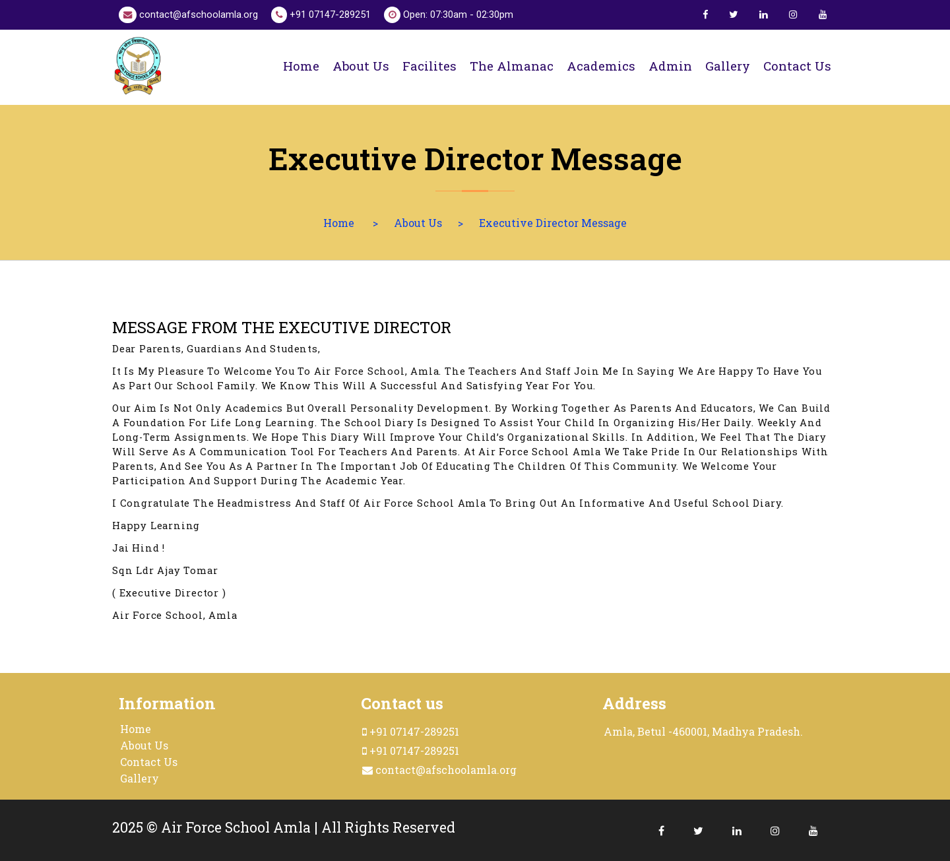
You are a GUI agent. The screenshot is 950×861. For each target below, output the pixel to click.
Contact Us (148, 762)
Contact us (797, 65)
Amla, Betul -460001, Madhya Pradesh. (703, 731)
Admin (670, 65)
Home (301, 65)
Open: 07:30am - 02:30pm (448, 15)
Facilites (429, 65)
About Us (418, 223)
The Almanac (512, 65)
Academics (601, 65)
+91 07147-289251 (321, 15)
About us (360, 65)
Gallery (727, 65)
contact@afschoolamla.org (188, 15)
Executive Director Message (553, 223)
